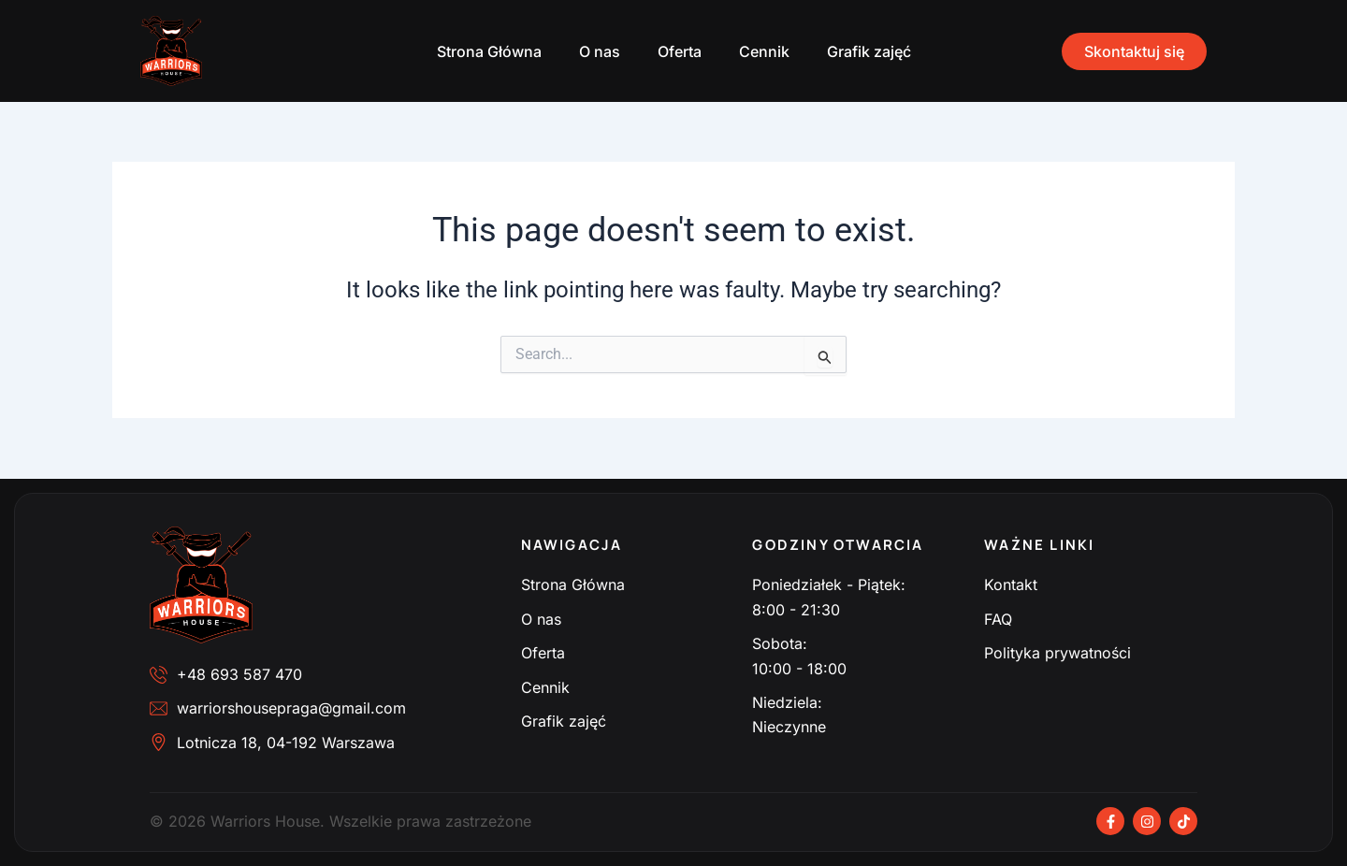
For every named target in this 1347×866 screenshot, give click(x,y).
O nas (599, 51)
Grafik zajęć (869, 51)
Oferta (680, 51)
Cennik (764, 51)
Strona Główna (489, 51)
